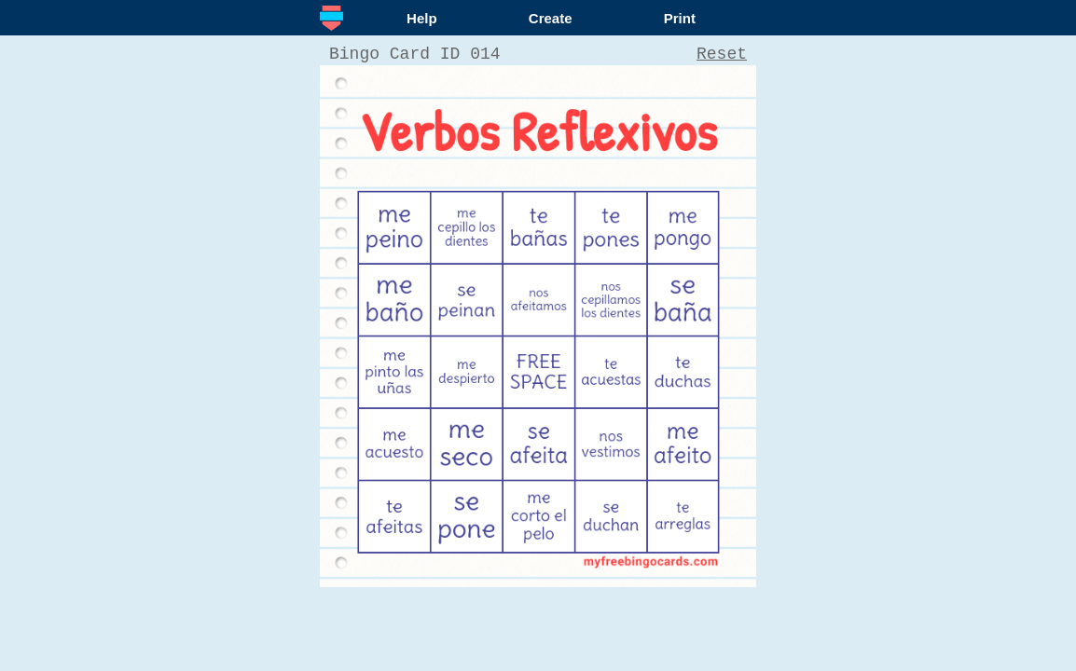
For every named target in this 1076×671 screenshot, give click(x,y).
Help (422, 18)
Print (680, 18)
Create (550, 18)
